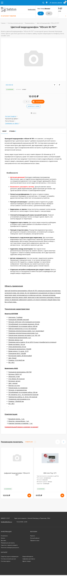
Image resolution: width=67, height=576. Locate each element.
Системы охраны (5, 561)
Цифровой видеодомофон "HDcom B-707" (17, 474)
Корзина (32, 536)
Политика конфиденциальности (10, 547)
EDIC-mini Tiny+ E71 (50, 473)
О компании (4, 536)
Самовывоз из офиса (12, 123)
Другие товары (27, 561)
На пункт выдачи (10, 116)
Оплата (3, 538)
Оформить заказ (34, 540)
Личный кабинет (35, 538)
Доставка (3, 540)
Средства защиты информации (9, 556)
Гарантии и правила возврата (9, 545)
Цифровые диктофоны (29, 559)
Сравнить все (30, 442)
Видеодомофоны (30, 23)
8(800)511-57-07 (5, 518)
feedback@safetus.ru (34, 9)
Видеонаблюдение (28, 556)
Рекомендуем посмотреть (18, 442)
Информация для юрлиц (8, 543)
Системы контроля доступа (15, 23)
